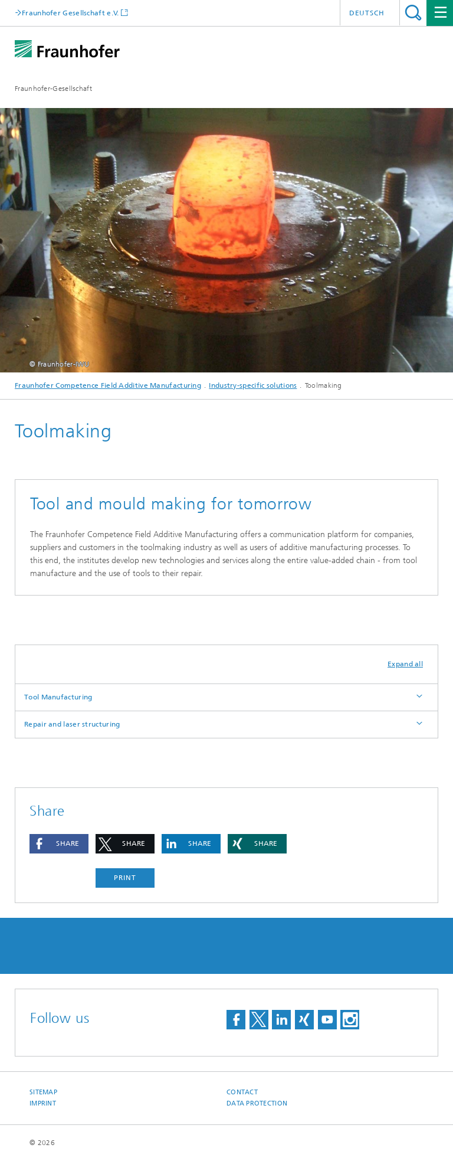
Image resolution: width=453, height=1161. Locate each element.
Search (413, 12)
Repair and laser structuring (72, 724)
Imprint (42, 1103)
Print (125, 878)
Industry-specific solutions (253, 385)
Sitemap (43, 1092)
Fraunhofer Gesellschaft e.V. (70, 13)
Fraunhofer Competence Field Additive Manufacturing (108, 385)
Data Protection (256, 1103)
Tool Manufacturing (58, 697)
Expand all (405, 664)
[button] (58, 843)
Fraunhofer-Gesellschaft (53, 88)
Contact (242, 1092)
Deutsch (367, 13)
